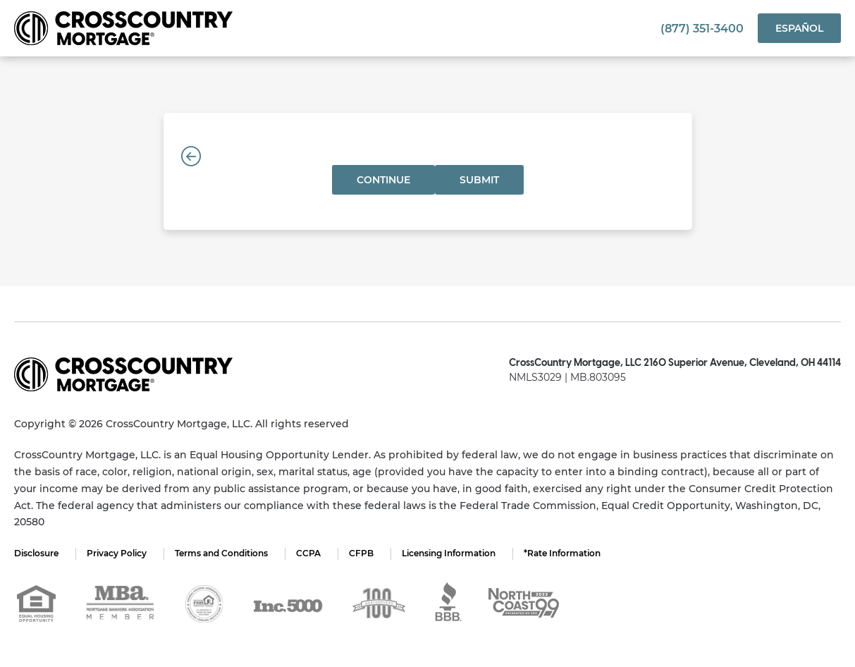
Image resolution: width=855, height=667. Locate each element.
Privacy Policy (117, 553)
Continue (383, 179)
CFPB (361, 553)
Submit (479, 179)
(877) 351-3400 (702, 28)
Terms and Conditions (221, 553)
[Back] (191, 156)
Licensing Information (449, 553)
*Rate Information (562, 553)
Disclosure (36, 553)
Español (799, 28)
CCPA (308, 553)
